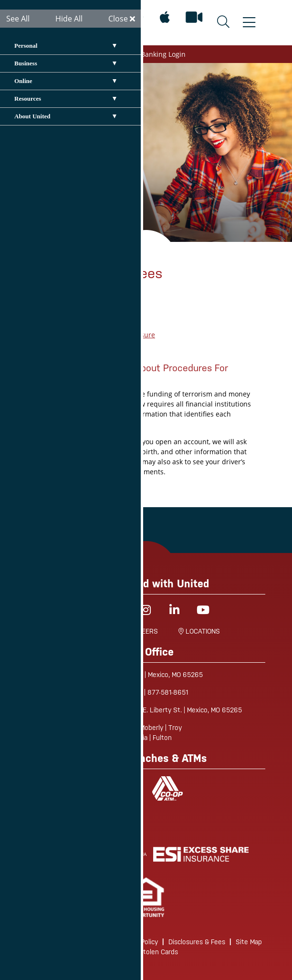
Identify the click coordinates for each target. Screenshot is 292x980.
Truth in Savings (89, 344)
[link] (146, 897)
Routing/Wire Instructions (68, 942)
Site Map (249, 942)
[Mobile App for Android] (137, 17)
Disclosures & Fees (196, 942)
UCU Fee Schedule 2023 (101, 324)
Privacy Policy (138, 942)
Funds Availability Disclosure (109, 334)
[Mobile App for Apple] (165, 17)
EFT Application (88, 314)
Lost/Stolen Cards (150, 952)
